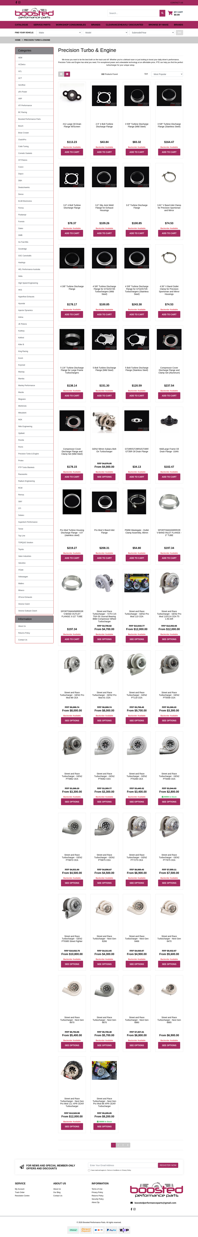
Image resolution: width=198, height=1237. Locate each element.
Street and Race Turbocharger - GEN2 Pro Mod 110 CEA (137, 614)
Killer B (21, 344)
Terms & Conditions (113, 1170)
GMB (20, 235)
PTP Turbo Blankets (26, 467)
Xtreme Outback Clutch (27, 611)
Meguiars (22, 399)
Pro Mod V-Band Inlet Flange (104, 531)
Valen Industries (24, 556)
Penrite (21, 440)
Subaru (21, 515)
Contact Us (22, 640)
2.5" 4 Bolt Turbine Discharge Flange (104, 125)
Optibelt (21, 433)
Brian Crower (23, 133)
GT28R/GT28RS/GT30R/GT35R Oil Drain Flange (137, 450)
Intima (20, 317)
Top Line (21, 536)
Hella (20, 276)
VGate (20, 570)
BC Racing (22, 112)
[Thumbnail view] (61, 74)
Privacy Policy (126, 1170)
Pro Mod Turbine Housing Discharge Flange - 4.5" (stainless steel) (72, 532)
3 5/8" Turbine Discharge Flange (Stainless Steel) (169, 125)
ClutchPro (22, 140)
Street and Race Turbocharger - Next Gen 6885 (169, 1020)
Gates (20, 228)
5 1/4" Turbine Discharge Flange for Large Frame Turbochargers (72, 370)
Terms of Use (97, 1189)
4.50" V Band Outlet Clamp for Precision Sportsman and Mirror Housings (169, 290)
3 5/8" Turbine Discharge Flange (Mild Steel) (136, 125)
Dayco (20, 174)
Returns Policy (24, 633)
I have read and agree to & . (109, 1170)
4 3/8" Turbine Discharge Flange (72, 287)
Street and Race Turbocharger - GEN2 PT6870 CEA (72, 857)
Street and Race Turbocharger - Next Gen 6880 (136, 1020)
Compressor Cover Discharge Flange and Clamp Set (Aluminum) (169, 370)
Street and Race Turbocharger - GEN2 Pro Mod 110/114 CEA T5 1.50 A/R (169, 615)
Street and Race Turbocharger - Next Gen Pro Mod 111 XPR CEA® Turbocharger (72, 1102)
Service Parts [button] (41, 25)
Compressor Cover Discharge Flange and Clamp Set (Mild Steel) (72, 451)
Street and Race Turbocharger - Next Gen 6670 (72, 1020)
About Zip (95, 1202)
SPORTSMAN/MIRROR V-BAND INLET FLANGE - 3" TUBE (169, 532)
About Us (22, 626)
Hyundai (21, 303)
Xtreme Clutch (24, 604)
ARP (20, 99)
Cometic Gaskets (25, 153)
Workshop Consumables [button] (71, 25)
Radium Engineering (26, 481)
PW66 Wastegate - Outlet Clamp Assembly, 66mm (137, 531)
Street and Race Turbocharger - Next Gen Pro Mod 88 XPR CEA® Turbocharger (104, 1102)
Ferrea (21, 208)
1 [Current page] (113, 1145)
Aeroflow (21, 85)
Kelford (21, 338)
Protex (21, 461)
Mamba (21, 379)
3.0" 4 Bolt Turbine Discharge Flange (72, 206)
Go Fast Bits (23, 242)
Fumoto (21, 222)
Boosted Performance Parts (29, 119)
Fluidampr (22, 215)
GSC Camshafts (25, 256)
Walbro (21, 583)
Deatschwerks (24, 187)
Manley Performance (26, 385)
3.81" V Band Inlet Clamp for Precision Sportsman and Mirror (169, 208)
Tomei (20, 529)
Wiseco (21, 590)
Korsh (20, 358)
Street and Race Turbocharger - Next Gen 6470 (169, 939)
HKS (20, 290)
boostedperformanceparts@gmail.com (155, 1202)
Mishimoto (22, 406)
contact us (176, 3)
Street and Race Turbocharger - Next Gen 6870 (104, 1020)
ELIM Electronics (25, 201)
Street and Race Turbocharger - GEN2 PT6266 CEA (137, 776)
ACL (20, 71)
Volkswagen (23, 577)
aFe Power (22, 92)
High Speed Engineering (28, 283)
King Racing (23, 351)
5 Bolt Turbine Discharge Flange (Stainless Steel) (136, 369)
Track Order (20, 1192)
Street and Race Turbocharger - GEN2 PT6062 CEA (104, 776)
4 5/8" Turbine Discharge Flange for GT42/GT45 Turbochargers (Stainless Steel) (137, 290)
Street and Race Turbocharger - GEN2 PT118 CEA (137, 695)
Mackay (21, 372)
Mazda (21, 392)
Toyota (21, 549)
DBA (20, 181)
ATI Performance (25, 105)
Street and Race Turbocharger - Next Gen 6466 (136, 939)
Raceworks (22, 474)
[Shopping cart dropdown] (175, 13)
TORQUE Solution (25, 542)
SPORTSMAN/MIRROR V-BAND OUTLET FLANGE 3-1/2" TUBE (72, 614)
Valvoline (22, 563)
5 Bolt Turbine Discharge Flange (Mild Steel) (104, 369)
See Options (104, 477)
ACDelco (21, 64)
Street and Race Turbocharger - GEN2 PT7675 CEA (169, 857)
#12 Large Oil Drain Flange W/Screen (72, 125)
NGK (20, 420)
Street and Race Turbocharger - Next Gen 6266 (104, 939)
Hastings (21, 262)
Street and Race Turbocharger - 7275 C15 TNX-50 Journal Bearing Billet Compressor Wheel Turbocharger (104, 616)
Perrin (20, 447)
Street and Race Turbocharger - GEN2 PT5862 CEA (72, 776)
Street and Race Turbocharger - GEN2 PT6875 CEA (104, 857)
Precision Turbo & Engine (28, 454)
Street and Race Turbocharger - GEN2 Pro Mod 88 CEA (72, 695)
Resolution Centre (22, 1196)
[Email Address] (122, 1165)
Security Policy (98, 1199)
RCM (20, 488)
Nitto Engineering (25, 426)
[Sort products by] (167, 74)
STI (19, 508)
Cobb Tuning (23, 146)
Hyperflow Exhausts (26, 297)
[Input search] (133, 13)
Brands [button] (95, 25)
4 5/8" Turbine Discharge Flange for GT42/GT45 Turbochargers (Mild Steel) (104, 290)
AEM (20, 58)
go (179, 32)
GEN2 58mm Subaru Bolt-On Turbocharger (104, 450)
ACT (20, 78)
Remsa (21, 495)
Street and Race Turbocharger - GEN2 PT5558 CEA (169, 695)
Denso (21, 194)
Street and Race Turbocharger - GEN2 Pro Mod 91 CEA (104, 695)
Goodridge (22, 249)
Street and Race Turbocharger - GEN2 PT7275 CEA (137, 857)
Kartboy (21, 331)
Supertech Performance (28, 522)
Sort (146, 74)
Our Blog (56, 1192)
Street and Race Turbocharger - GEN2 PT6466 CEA (169, 776)
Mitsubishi (22, 413)
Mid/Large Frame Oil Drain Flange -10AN (169, 450)
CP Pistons (22, 160)
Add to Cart (72, 152)
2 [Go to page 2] (118, 1145)
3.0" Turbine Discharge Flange (137, 206)
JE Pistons (22, 324)
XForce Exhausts (25, 597)
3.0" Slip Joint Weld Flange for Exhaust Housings (104, 208)
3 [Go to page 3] (122, 1145)
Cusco (20, 167)
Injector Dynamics (25, 310)
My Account (19, 1189)
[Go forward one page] (127, 1145)
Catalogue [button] (21, 25)
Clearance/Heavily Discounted (124, 25)
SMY (20, 502)
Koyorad (21, 365)
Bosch (20, 126)
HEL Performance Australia (29, 269)
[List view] (67, 74)
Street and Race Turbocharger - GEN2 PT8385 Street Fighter (72, 939)
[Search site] (162, 13)
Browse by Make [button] (158, 25)
